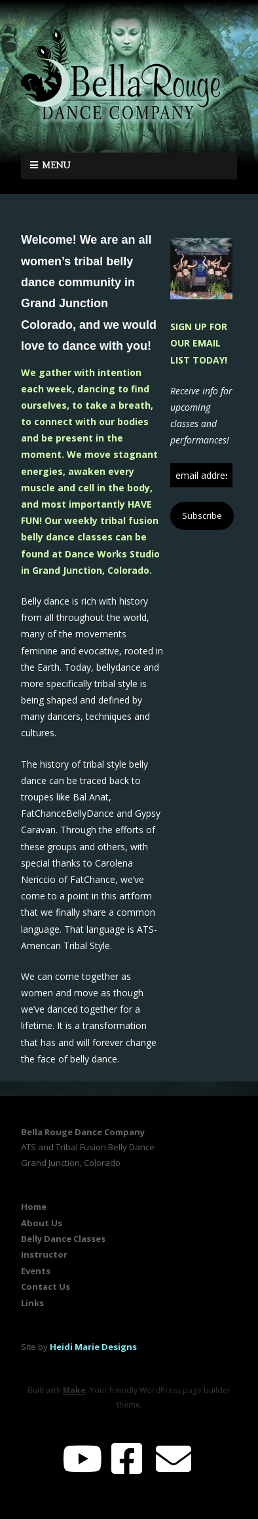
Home (33, 1206)
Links (32, 1303)
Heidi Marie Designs (93, 1347)
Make (74, 1390)
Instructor (44, 1254)
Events (35, 1271)
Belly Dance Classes (63, 1239)
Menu (56, 165)
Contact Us (45, 1286)
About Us (41, 1223)
